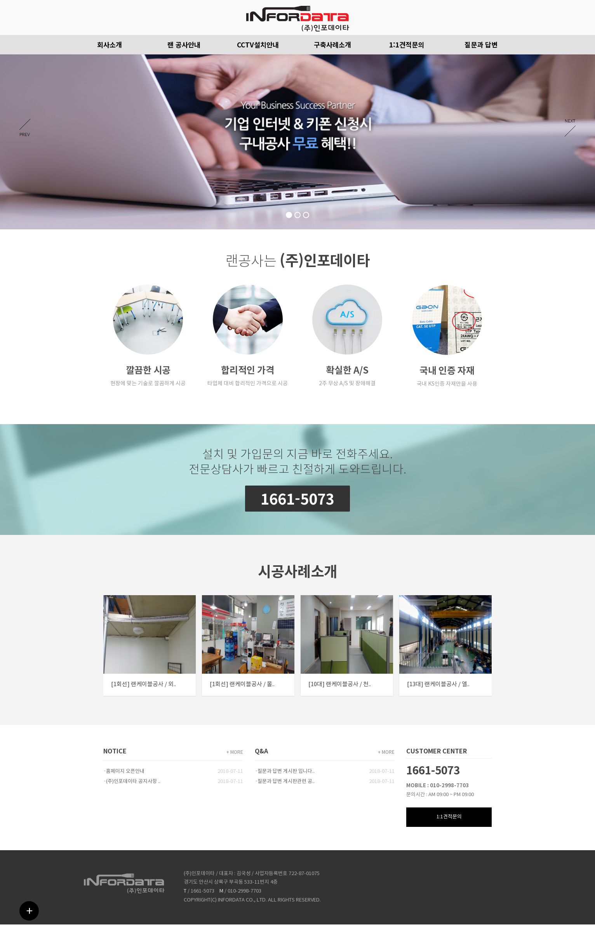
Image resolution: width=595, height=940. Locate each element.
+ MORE (234, 752)
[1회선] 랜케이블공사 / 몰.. (242, 684)
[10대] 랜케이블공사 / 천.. (340, 684)
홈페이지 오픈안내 (125, 771)
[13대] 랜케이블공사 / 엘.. (439, 684)
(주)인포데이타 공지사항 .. (133, 781)
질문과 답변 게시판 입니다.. (286, 771)
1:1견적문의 (449, 817)
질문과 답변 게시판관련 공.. (286, 781)
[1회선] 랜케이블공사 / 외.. (143, 684)
